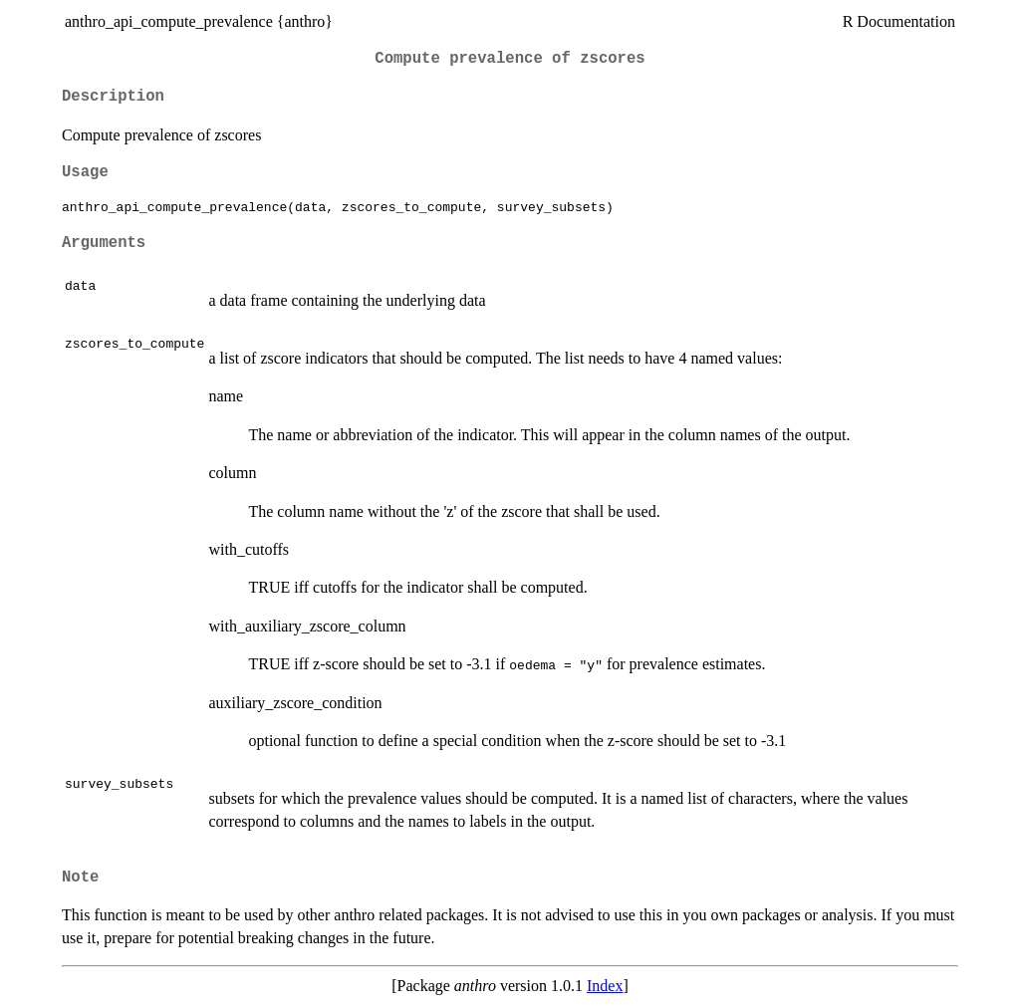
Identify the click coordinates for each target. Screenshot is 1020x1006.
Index (605, 985)
